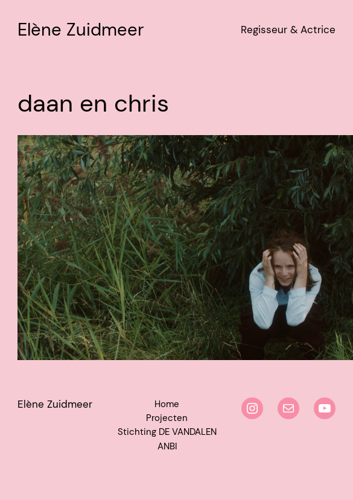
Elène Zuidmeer (80, 30)
